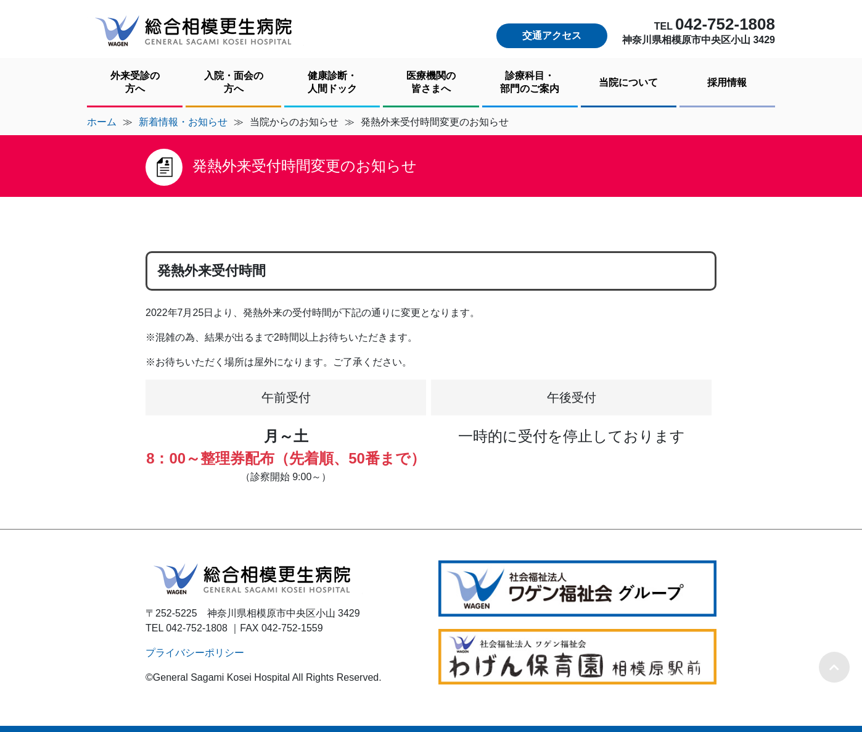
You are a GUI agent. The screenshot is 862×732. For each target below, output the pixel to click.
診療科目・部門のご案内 (529, 82)
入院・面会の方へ (233, 82)
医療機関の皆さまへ (431, 82)
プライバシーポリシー (195, 652)
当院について (628, 82)
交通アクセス (551, 35)
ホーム (102, 122)
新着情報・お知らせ (183, 122)
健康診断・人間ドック (332, 82)
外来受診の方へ (135, 82)
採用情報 (727, 82)
